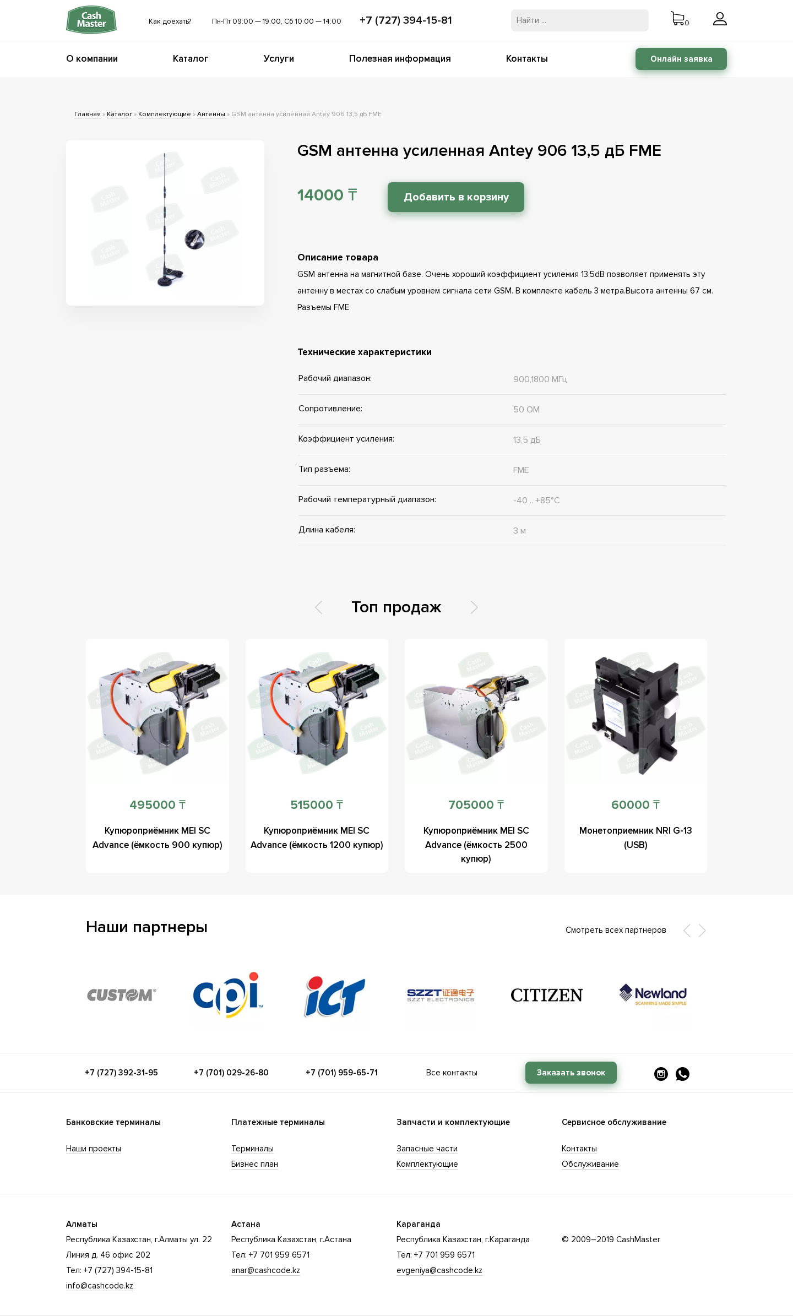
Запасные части (427, 1149)
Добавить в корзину (457, 197)
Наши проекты (93, 1149)
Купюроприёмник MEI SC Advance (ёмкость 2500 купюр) (476, 844)
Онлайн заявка (681, 59)
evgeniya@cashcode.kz (439, 1270)
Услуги (279, 58)
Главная (87, 114)
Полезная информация (400, 58)
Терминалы (252, 1149)
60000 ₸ (635, 805)
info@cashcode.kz (99, 1286)
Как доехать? (170, 21)
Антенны (212, 114)
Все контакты (451, 1073)
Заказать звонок (571, 1073)
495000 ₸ (157, 805)
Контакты (527, 58)
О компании (92, 58)
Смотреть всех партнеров (616, 930)
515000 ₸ (316, 805)
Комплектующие (164, 114)
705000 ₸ (476, 805)
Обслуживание (590, 1164)
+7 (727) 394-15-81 (406, 20)
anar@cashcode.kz (265, 1270)
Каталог (191, 58)
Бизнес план (254, 1164)
